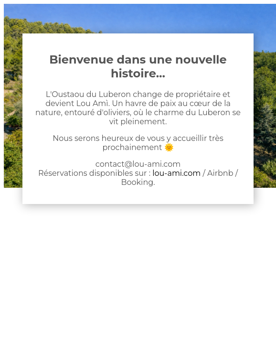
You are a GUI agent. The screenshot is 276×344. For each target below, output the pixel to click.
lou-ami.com (176, 173)
